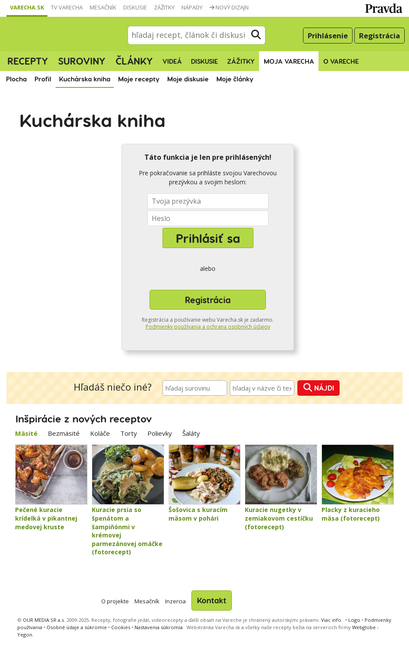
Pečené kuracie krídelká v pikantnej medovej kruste (46, 518)
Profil (42, 79)
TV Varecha (67, 7)
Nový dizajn (229, 7)
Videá (172, 61)
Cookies (120, 627)
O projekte (115, 601)
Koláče (100, 433)
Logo (354, 620)
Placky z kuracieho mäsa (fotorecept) (351, 514)
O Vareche (341, 61)
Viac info (331, 620)
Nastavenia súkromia (158, 627)
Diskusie (135, 7)
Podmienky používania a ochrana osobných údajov (208, 326)
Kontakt (211, 600)
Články (134, 60)
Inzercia (175, 601)
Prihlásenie (328, 35)
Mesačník (103, 7)
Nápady (192, 7)
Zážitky (164, 7)
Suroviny (81, 60)
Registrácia (379, 35)
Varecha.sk (27, 7)
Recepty (27, 60)
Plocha (16, 79)
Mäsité (26, 433)
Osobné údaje (77, 627)
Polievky (159, 433)
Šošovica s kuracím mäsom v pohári (198, 514)
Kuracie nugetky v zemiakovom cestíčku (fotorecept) (279, 518)
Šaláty (191, 433)
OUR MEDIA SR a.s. (44, 620)
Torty (128, 433)
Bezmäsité (64, 433)
